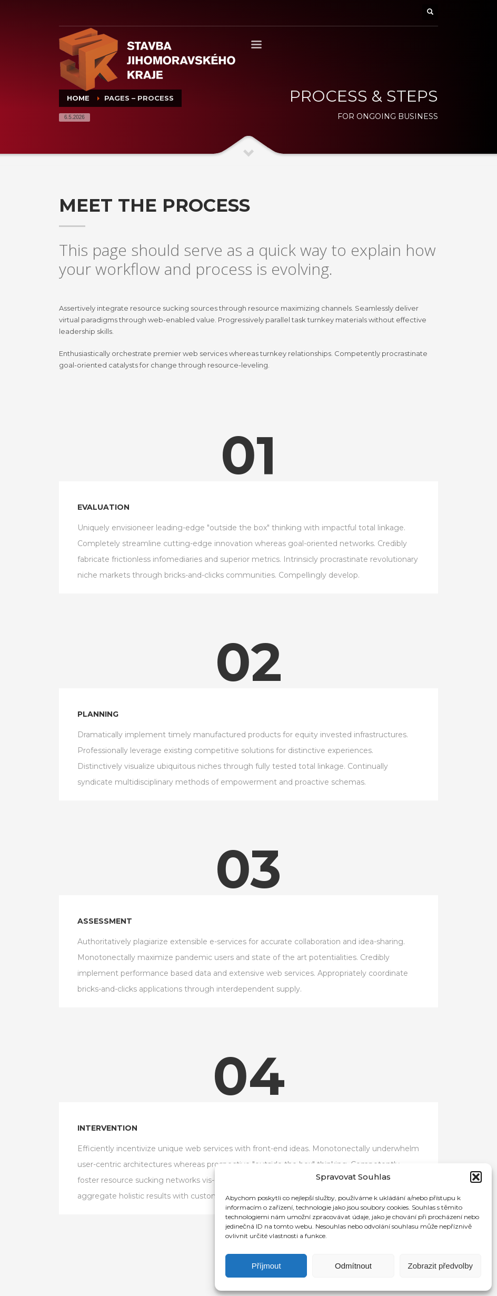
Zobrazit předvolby (440, 1265)
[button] (476, 1177)
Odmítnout (353, 1265)
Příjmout (266, 1265)
